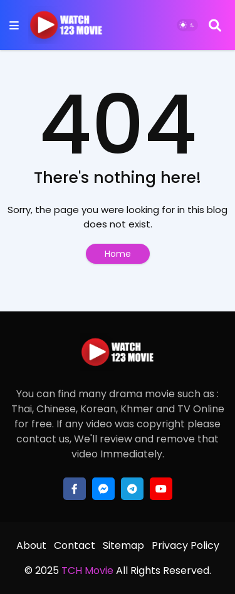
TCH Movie (87, 570)
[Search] (215, 25)
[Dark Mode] (187, 25)
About (31, 545)
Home (118, 254)
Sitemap (123, 545)
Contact (74, 545)
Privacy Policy (185, 545)
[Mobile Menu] (14, 25)
